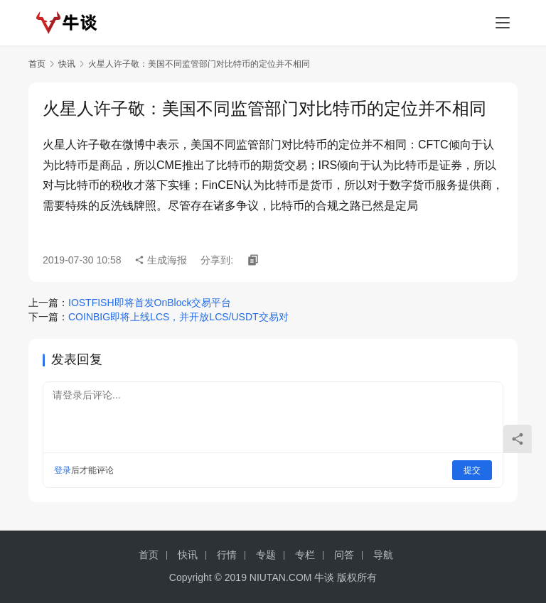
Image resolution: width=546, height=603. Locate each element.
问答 (344, 554)
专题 (266, 554)
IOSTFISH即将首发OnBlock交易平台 (149, 302)
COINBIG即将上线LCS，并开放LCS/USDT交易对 (178, 316)
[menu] (503, 23)
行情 (227, 554)
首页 (37, 64)
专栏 (305, 554)
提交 (472, 470)
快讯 (66, 64)
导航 (383, 554)
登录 (62, 470)
